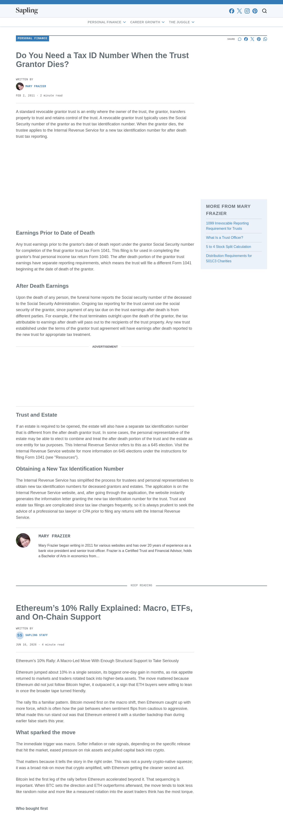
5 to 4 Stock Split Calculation (228, 247)
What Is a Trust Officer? (224, 237)
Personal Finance (107, 22)
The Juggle (182, 22)
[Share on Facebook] (246, 39)
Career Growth (147, 22)
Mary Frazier (31, 86)
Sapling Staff (32, 635)
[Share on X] (252, 39)
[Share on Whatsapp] (265, 39)
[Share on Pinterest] (259, 39)
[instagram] (247, 10)
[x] (239, 10)
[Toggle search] (264, 10)
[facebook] (231, 10)
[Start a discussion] (239, 39)
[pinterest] (254, 10)
